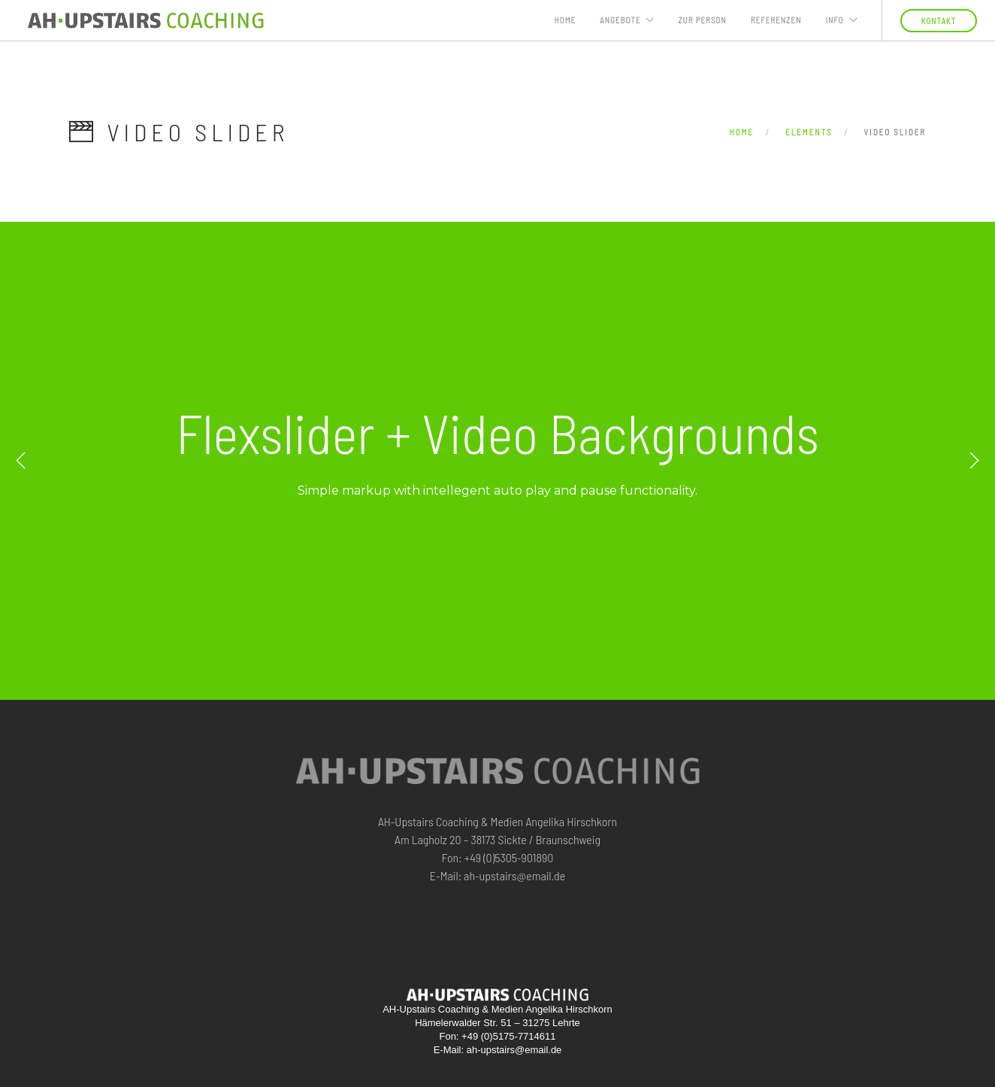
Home (565, 20)
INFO (834, 20)
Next (974, 461)
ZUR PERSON (702, 20)
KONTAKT (938, 21)
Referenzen (776, 20)
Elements (808, 132)
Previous (21, 461)
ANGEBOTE (620, 20)
